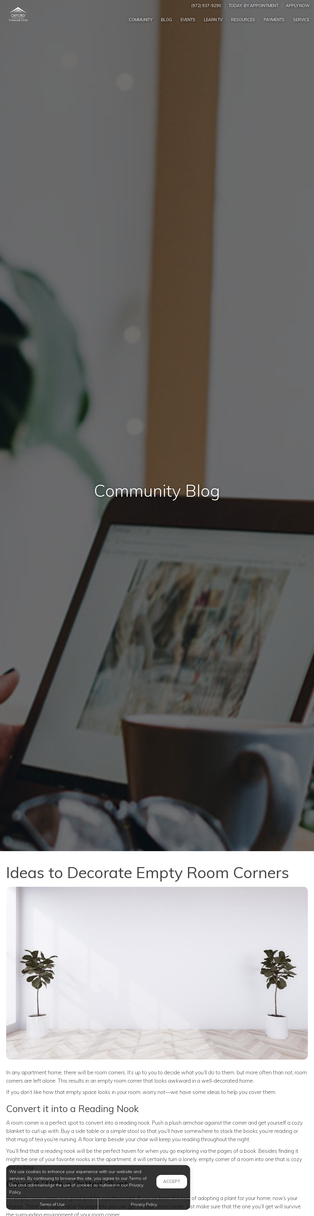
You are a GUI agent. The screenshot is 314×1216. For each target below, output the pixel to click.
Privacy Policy (144, 1204)
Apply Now (298, 5)
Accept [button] (171, 1181)
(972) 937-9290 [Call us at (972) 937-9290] (206, 5)
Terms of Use (52, 1204)
